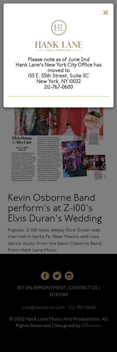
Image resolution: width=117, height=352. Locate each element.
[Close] (105, 13)
